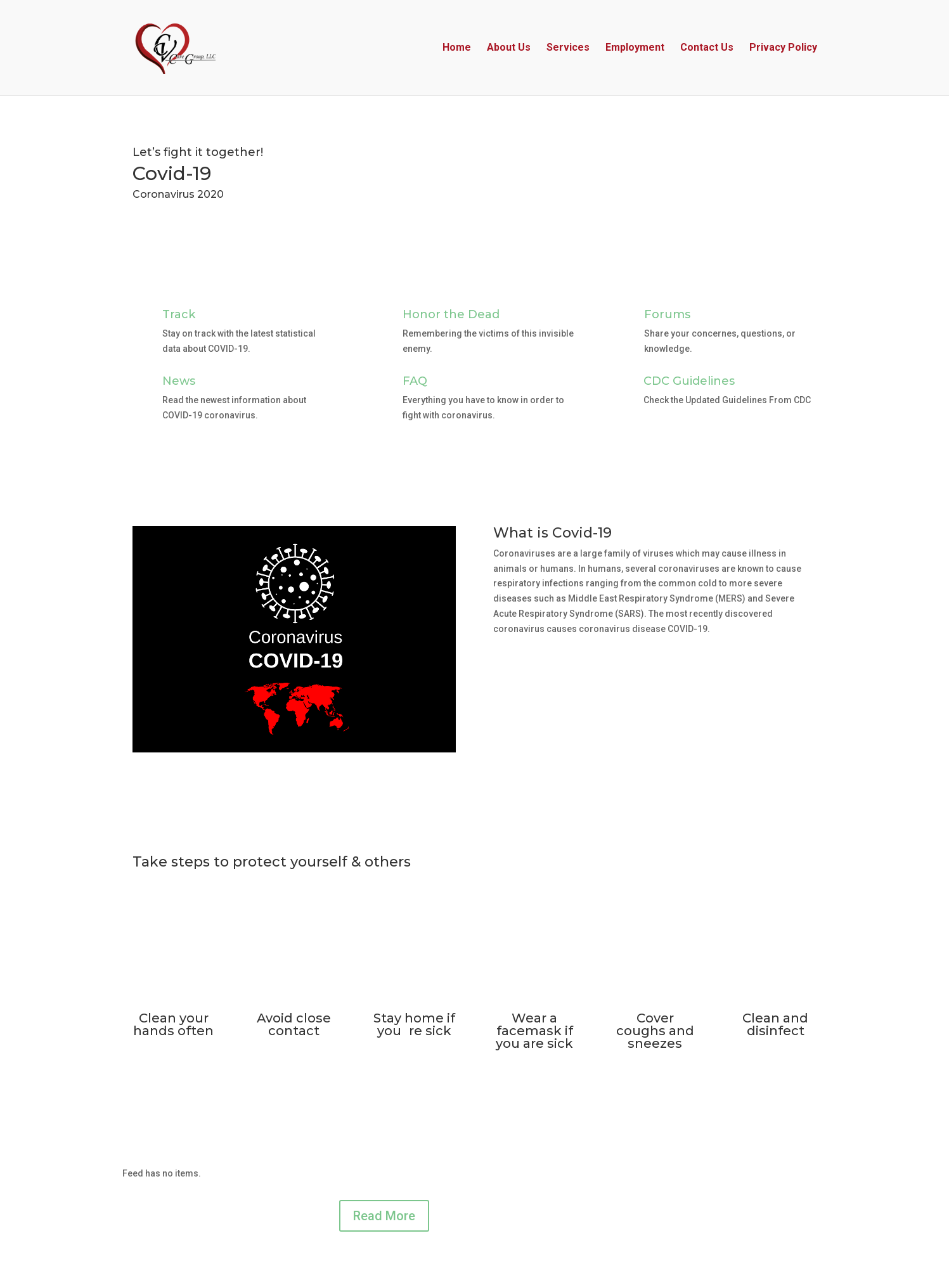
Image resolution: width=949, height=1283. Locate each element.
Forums (667, 314)
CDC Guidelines (689, 381)
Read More (384, 1215)
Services (568, 48)
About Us (509, 48)
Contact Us (706, 48)
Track (178, 314)
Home (456, 48)
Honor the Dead (451, 314)
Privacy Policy (783, 48)
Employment (634, 48)
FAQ (415, 381)
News (178, 381)
